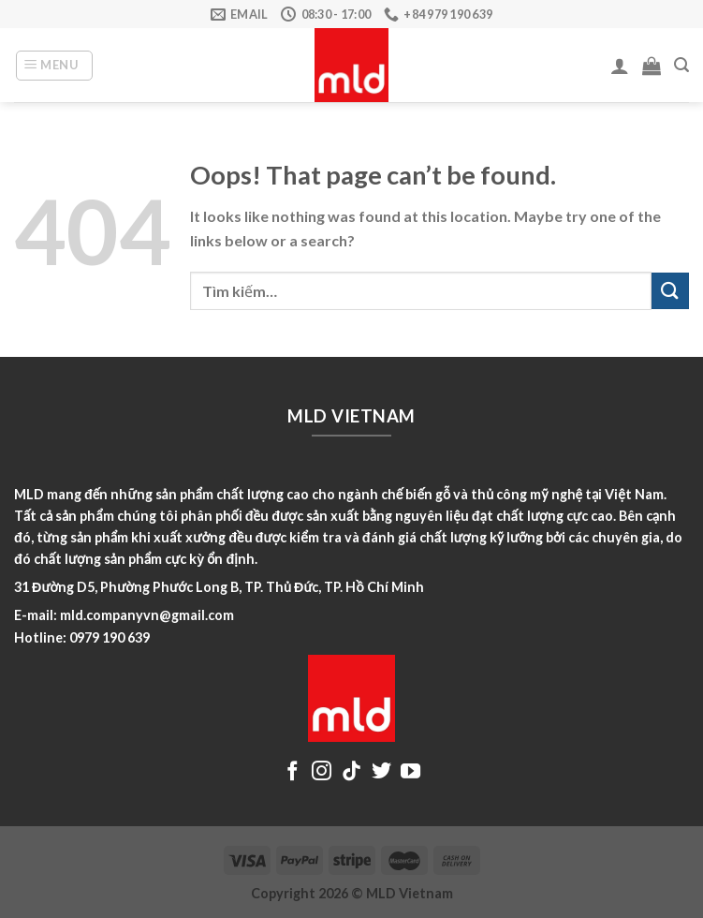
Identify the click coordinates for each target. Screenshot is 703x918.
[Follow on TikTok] (351, 772)
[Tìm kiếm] (681, 65)
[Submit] (670, 291)
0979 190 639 (109, 637)
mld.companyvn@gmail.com (147, 615)
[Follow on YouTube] (410, 772)
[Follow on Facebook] (292, 772)
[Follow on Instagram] (321, 772)
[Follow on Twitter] (381, 772)
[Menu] (54, 66)
